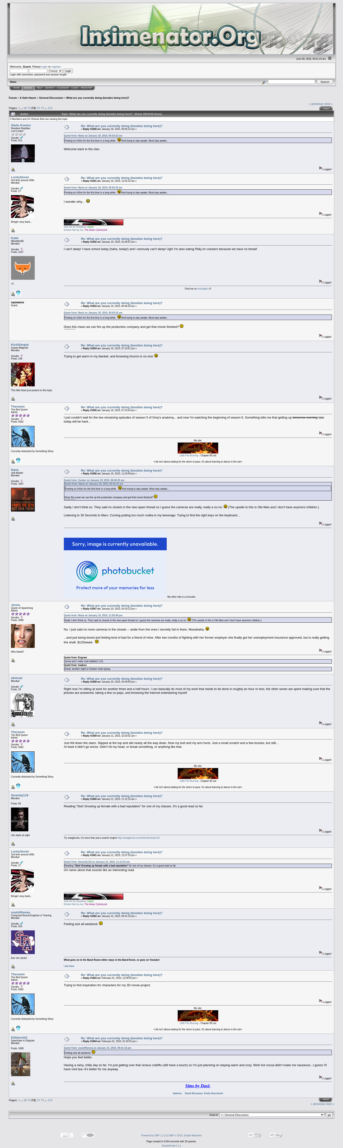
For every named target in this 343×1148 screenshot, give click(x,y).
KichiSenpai (20, 344)
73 (42, 107)
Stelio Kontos (21, 125)
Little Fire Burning (189, 455)
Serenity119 (19, 795)
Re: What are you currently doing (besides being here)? (121, 126)
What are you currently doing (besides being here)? (97, 97)
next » (328, 104)
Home (16, 88)
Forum (28, 88)
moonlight (202, 288)
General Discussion (51, 97)
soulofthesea (20, 912)
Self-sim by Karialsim (75, 227)
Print (326, 109)
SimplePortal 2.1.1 (171, 1145)
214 (50, 107)
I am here (69, 966)
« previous (316, 104)
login (45, 66)
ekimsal (16, 678)
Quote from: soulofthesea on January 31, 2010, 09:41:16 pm (97, 1048)
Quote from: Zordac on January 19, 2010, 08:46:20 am (94, 480)
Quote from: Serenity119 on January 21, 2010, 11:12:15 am (97, 862)
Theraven (18, 406)
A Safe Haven (28, 97)
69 (25, 107)
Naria (15, 470)
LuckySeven (20, 177)
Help (39, 88)
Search (49, 88)
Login (74, 88)
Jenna (15, 605)
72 (38, 107)
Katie (15, 238)
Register (86, 88)
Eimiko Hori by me (73, 230)
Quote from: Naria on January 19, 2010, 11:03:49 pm (93, 615)
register (56, 66)
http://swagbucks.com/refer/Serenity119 (139, 838)
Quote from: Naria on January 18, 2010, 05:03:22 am (93, 135)
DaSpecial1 (19, 1037)
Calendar (63, 88)
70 (29, 107)
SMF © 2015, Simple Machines (185, 1135)
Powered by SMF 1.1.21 (154, 1135)
